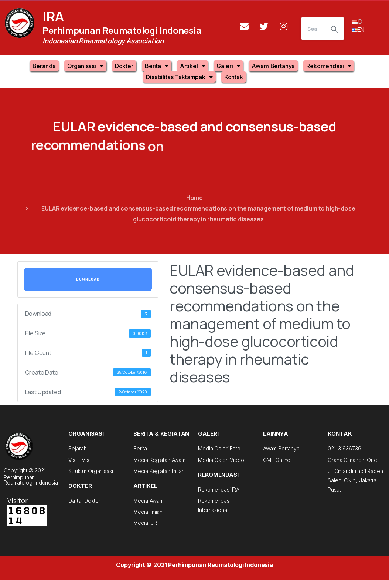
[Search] (312, 28)
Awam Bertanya (273, 66)
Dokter (124, 66)
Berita (156, 65)
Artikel (192, 65)
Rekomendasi (328, 65)
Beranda (44, 66)
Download (88, 279)
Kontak (233, 77)
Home (194, 198)
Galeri (228, 65)
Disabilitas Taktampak (179, 77)
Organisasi (85, 65)
